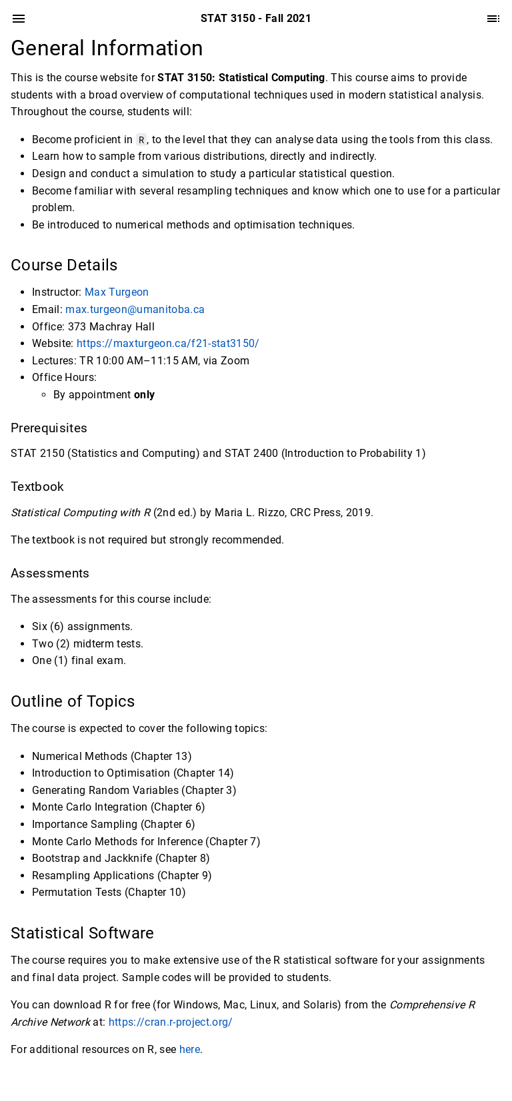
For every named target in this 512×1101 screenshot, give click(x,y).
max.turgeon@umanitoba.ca (135, 309)
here (189, 1049)
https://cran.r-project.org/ (171, 1022)
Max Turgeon (117, 292)
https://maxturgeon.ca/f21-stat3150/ (168, 343)
